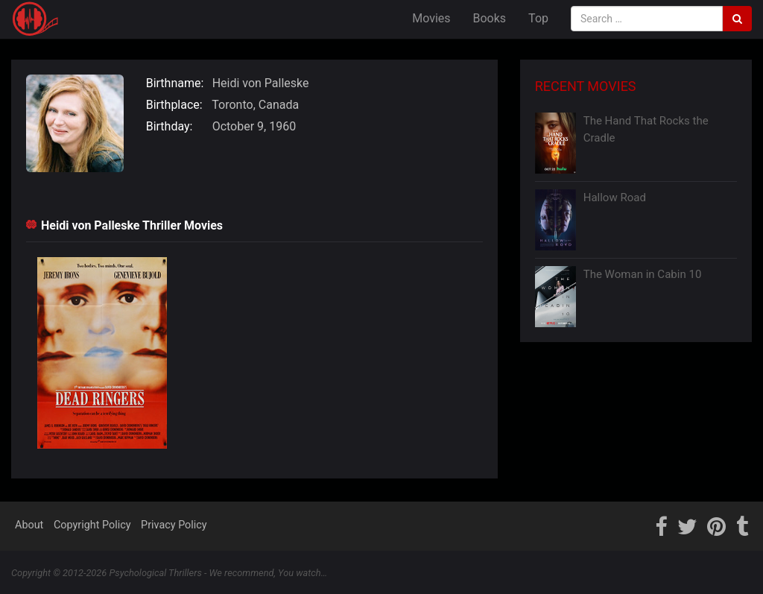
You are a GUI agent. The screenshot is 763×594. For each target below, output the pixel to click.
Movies (431, 18)
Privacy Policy (174, 525)
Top (538, 18)
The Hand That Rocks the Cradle (646, 129)
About (29, 525)
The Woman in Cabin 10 (642, 274)
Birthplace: (174, 105)
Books (490, 18)
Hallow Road (614, 197)
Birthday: (169, 126)
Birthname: (175, 83)
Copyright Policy (92, 525)
